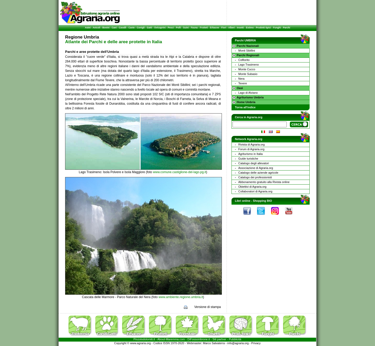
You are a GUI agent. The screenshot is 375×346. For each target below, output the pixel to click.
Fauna (194, 27)
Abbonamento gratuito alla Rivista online (264, 182)
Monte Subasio (247, 74)
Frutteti (204, 27)
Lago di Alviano (248, 92)
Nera (241, 78)
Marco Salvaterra (214, 343)
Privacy (256, 343)
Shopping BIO (262, 200)
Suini (186, 27)
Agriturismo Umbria (250, 97)
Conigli (141, 27)
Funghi (277, 27)
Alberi (231, 27)
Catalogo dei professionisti (255, 177)
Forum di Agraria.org (251, 149)
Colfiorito (243, 59)
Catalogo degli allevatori (253, 163)
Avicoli (96, 27)
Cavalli (122, 27)
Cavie (131, 27)
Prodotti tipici (263, 27)
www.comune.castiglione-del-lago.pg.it (179, 172)
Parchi (286, 27)
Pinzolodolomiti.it (144, 339)
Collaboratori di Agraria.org (255, 191)
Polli (178, 27)
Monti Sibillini (246, 50)
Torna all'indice (245, 107)
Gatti (149, 27)
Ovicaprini (160, 27)
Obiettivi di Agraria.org (252, 186)
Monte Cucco (246, 69)
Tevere (242, 83)
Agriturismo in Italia (250, 153)
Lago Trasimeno (248, 64)
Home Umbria (246, 102)
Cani (114, 27)
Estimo (250, 27)
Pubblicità (235, 339)
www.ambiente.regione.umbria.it (181, 297)
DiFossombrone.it (199, 339)
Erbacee (214, 27)
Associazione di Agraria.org (255, 167)
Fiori (223, 27)
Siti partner (219, 339)
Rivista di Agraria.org (251, 144)
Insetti (240, 27)
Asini (88, 27)
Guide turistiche (248, 158)
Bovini (106, 27)
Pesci (171, 27)
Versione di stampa (207, 307)
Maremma (172, 339)
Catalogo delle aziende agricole (258, 172)
